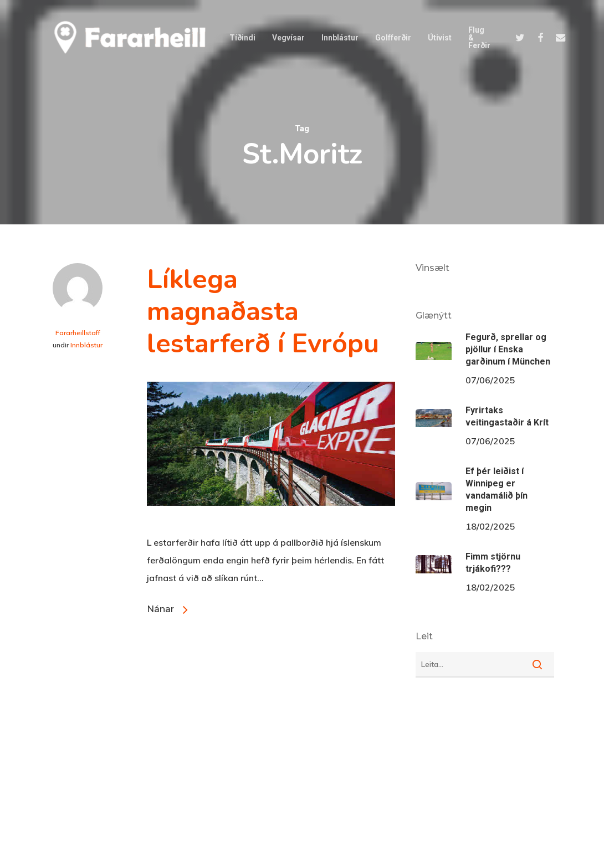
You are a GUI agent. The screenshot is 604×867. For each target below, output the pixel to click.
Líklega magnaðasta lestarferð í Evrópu (263, 311)
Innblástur (86, 345)
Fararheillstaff (77, 333)
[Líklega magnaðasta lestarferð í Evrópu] (271, 524)
